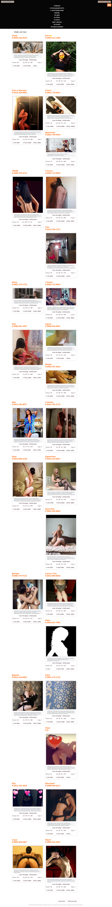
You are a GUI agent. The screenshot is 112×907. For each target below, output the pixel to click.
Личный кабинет (7, 1)
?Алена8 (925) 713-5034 (52, 283)
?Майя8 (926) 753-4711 (19, 172)
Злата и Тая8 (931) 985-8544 (52, 574)
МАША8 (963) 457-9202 (52, 365)
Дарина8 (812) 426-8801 (19, 676)
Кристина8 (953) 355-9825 (52, 510)
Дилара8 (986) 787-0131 (19, 574)
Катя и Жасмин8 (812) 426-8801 (19, 91)
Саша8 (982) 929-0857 (19, 841)
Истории (57, 24)
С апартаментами (57, 10)
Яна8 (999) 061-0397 (19, 325)
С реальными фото (57, 8)
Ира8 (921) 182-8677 (19, 403)
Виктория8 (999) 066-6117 (52, 784)
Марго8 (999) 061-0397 (52, 841)
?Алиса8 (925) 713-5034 (52, 172)
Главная (57, 6)
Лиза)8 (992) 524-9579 (19, 36)
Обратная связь (72, 901)
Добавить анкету (104, 1)
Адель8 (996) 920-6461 (52, 325)
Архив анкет (61, 901)
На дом (57, 15)
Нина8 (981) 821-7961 (52, 621)
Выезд (57, 13)
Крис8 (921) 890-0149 (19, 457)
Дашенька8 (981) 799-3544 (52, 133)
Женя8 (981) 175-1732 (19, 283)
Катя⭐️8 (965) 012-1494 (52, 36)
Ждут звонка (57, 22)
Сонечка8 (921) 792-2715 (52, 403)
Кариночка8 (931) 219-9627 (52, 457)
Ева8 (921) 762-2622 (19, 784)
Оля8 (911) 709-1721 (52, 228)
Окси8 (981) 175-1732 (52, 676)
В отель (57, 17)
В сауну (57, 20)
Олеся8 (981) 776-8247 (52, 91)
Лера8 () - (47, 729)
